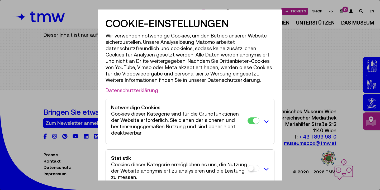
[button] (265, 121)
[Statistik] (253, 168)
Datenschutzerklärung (132, 90)
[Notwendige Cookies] (253, 120)
